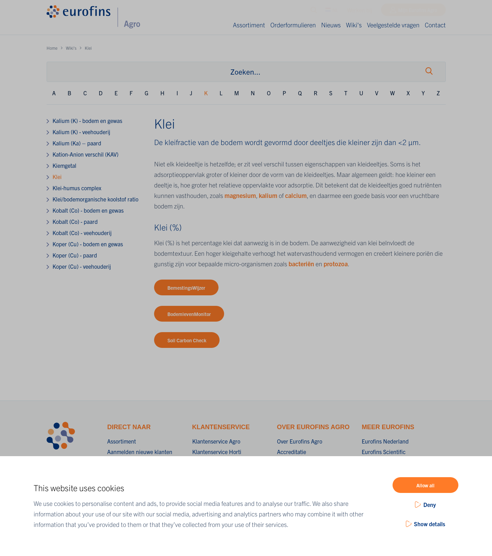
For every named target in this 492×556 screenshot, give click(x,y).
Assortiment (249, 25)
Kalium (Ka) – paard (77, 142)
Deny (429, 504)
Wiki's (354, 25)
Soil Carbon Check (186, 340)
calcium (296, 195)
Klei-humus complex (77, 187)
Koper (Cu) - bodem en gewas (88, 243)
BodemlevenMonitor (189, 314)
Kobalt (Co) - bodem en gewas (88, 210)
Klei (57, 176)
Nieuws (331, 25)
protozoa (336, 264)
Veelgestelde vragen (393, 25)
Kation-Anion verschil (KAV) (85, 154)
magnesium (240, 195)
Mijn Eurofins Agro (417, 11)
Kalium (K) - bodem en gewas (87, 120)
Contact (435, 25)
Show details (429, 523)
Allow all (425, 485)
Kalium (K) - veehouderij (81, 131)
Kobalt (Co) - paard (75, 221)
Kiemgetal (64, 165)
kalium (269, 195)
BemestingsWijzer (186, 287)
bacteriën (302, 264)
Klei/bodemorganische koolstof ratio (95, 199)
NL (331, 11)
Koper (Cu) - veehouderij (82, 266)
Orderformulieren (293, 25)
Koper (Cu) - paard (75, 255)
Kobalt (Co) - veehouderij (82, 232)
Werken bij (359, 11)
